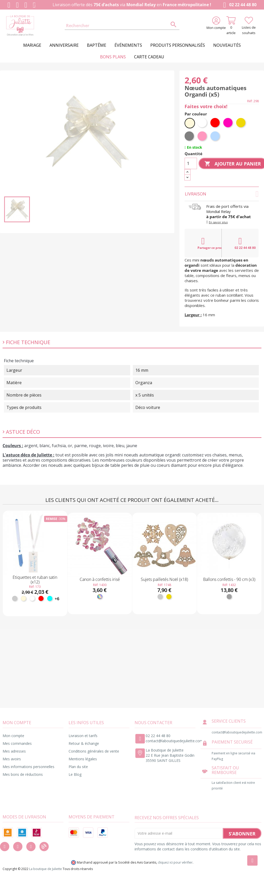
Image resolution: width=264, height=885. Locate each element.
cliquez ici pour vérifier (175, 862)
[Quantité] (191, 163)
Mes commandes (17, 743)
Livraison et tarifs (83, 735)
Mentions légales (83, 758)
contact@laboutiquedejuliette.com (174, 740)
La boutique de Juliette (45, 869)
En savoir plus (218, 222)
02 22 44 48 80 (239, 5)
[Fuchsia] (228, 123)
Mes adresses (14, 751)
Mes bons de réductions (23, 774)
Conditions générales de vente (94, 751)
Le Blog (75, 774)
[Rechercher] (122, 26)
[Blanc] (202, 123)
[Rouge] (215, 123)
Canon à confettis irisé (100, 579)
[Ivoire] (190, 123)
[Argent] (14, 598)
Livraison (222, 194)
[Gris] (190, 136)
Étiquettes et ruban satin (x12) (35, 579)
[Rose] (202, 136)
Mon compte (13, 735)
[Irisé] (99, 596)
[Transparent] (229, 596)
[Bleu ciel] (215, 136)
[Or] (241, 123)
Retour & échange (84, 743)
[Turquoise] (49, 598)
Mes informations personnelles (28, 766)
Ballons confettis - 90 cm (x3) (229, 579)
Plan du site (78, 766)
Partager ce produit (209, 243)
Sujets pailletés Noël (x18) (164, 579)
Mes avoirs (12, 758)
